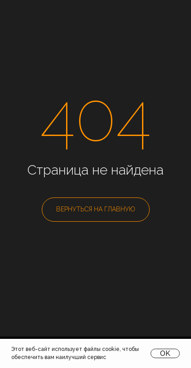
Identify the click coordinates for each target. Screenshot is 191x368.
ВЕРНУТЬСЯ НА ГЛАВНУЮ (95, 209)
